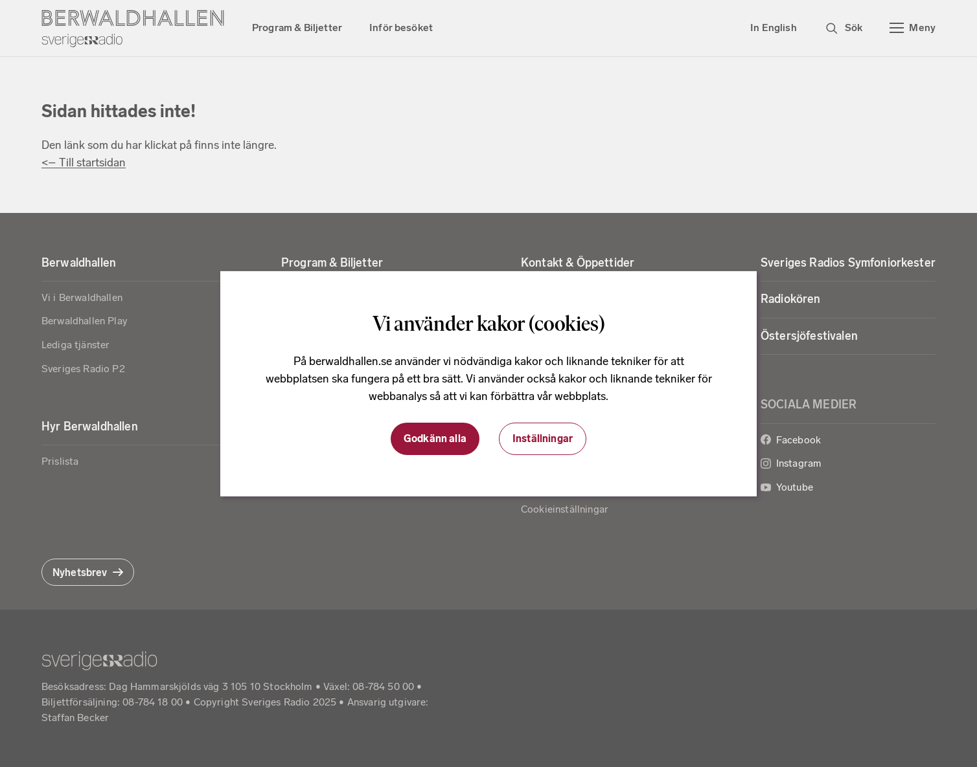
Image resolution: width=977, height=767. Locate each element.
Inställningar (542, 438)
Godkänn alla (435, 438)
